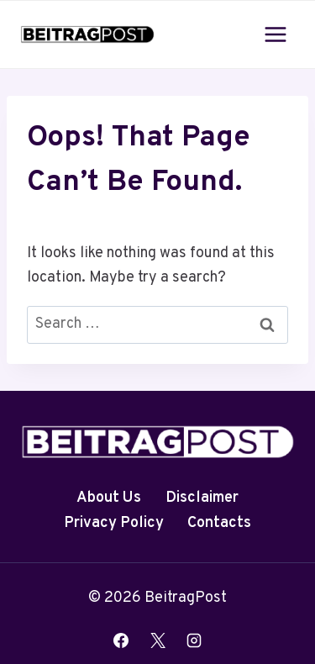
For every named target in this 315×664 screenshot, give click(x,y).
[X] (158, 640)
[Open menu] (275, 34)
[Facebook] (121, 640)
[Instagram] (194, 640)
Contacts (219, 523)
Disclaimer (202, 498)
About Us (108, 498)
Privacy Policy (114, 523)
